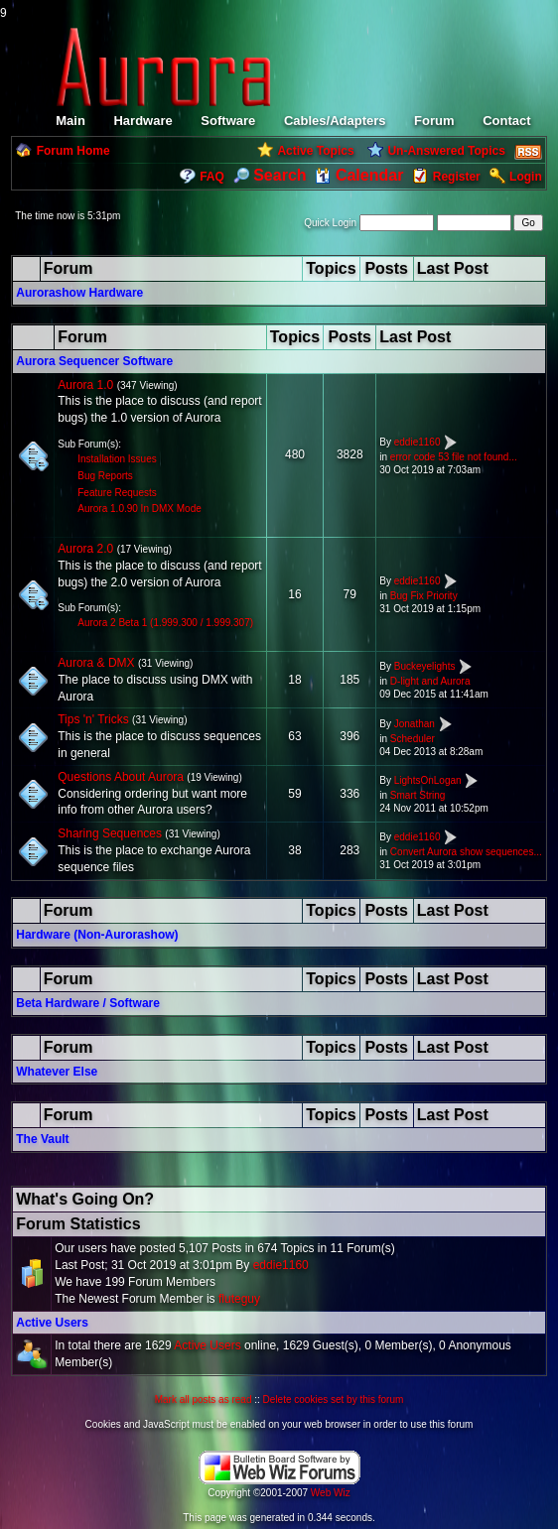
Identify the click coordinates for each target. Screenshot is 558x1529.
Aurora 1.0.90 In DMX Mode (139, 508)
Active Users (52, 1323)
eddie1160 (417, 442)
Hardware (142, 120)
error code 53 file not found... (453, 456)
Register (457, 177)
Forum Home (73, 151)
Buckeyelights (425, 666)
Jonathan (414, 723)
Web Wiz (330, 1492)
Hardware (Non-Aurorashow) (97, 935)
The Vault (42, 1139)
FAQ (212, 177)
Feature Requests (117, 492)
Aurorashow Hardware (79, 293)
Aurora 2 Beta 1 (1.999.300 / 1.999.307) (165, 622)
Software (228, 120)
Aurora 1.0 (85, 385)
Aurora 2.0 (85, 549)
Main (70, 120)
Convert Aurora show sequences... (466, 851)
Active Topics (315, 151)
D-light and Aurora (430, 681)
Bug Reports (105, 475)
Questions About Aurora (121, 777)
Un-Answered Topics (445, 151)
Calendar (359, 175)
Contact (506, 120)
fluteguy (239, 1299)
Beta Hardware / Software (88, 1003)
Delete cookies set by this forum (333, 1399)
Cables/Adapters (335, 120)
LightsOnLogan (428, 780)
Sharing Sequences (110, 833)
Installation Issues (117, 458)
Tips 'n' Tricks (93, 719)
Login (525, 177)
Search (270, 175)
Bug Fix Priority (424, 595)
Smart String (418, 795)
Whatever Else (56, 1072)
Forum (434, 120)
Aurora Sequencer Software (94, 361)
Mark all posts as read (203, 1399)
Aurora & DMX (96, 663)
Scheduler (412, 738)
